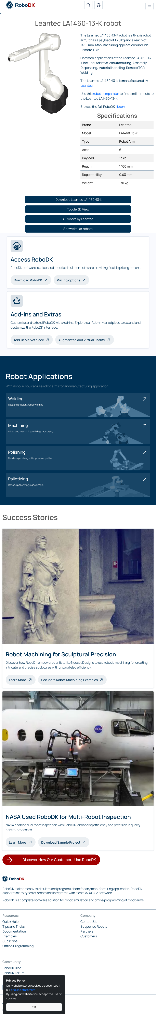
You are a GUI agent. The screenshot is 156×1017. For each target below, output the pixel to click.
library (120, 106)
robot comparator (106, 93)
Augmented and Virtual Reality (81, 340)
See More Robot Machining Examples (69, 680)
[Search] (88, 5)
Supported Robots (93, 926)
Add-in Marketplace (29, 340)
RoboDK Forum (13, 973)
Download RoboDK (28, 280)
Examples (9, 936)
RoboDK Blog (11, 968)
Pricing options (68, 280)
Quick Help (10, 921)
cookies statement (23, 990)
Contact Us (88, 921)
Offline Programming (18, 946)
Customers (88, 936)
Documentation (14, 931)
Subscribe (9, 941)
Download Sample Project (60, 842)
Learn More (22, 679)
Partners (86, 931)
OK (34, 1007)
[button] (98, 5)
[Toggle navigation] (149, 6)
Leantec (86, 85)
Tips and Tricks (13, 926)
